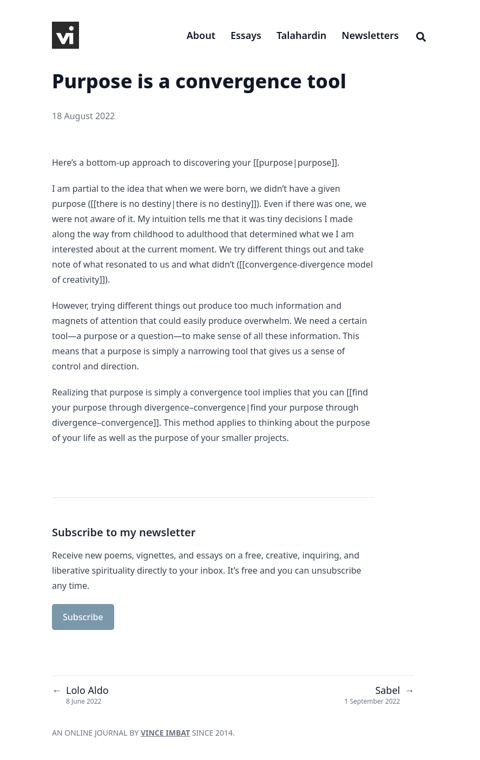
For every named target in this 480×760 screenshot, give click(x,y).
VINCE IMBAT (165, 732)
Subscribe (83, 617)
